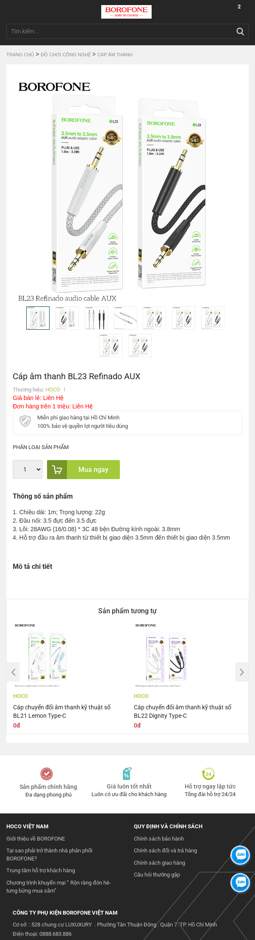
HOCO (52, 389)
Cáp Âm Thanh (115, 54)
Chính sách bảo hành (159, 838)
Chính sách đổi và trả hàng (165, 850)
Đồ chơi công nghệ (66, 54)
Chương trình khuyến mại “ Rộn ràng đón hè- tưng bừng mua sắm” (58, 886)
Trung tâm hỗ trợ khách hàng (40, 870)
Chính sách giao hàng (159, 863)
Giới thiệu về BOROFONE (35, 838)
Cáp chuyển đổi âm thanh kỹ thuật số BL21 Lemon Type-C (62, 711)
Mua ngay (77, 469)
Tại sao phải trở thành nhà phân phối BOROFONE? (49, 854)
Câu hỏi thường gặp (157, 874)
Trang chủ (20, 54)
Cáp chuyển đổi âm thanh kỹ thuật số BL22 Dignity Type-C (182, 711)
